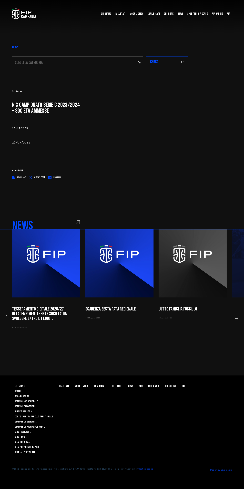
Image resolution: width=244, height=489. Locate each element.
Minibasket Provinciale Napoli (30, 426)
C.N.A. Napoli (21, 436)
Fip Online (217, 14)
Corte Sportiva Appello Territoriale (34, 416)
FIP (228, 14)
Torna (17, 90)
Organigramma (22, 395)
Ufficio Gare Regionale (26, 401)
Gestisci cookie (145, 468)
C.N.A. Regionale (23, 431)
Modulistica (137, 14)
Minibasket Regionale (26, 421)
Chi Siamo (106, 14)
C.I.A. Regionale (22, 441)
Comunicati (153, 14)
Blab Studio (226, 469)
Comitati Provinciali (25, 451)
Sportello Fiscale (197, 14)
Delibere (169, 14)
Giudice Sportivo (23, 411)
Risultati (120, 14)
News (180, 14)
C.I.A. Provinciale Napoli (27, 446)
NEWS (15, 47)
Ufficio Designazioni (25, 406)
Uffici (18, 390)
